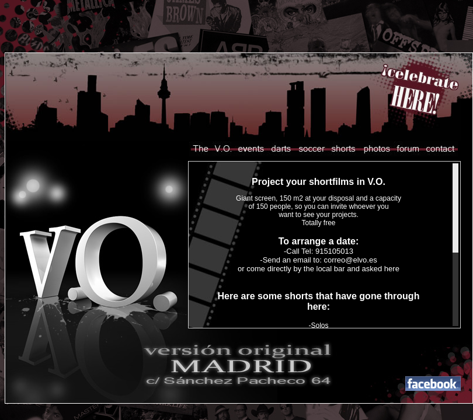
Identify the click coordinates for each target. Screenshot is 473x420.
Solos (319, 325)
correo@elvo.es (350, 260)
